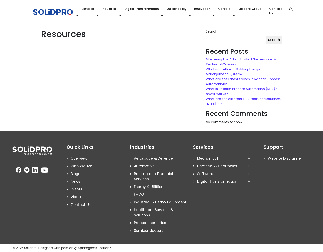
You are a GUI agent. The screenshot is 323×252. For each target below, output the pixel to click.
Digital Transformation (142, 9)
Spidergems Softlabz (94, 248)
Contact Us (275, 11)
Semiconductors (148, 230)
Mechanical (207, 158)
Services (88, 9)
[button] (291, 9)
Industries (109, 9)
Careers (224, 9)
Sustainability (176, 9)
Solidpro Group (249, 9)
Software (205, 173)
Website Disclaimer (285, 158)
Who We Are (81, 166)
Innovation (202, 9)
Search (211, 31)
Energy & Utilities (148, 186)
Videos (77, 196)
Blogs (75, 173)
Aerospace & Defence (153, 158)
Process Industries (150, 222)
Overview (79, 158)
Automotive (144, 166)
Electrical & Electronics (217, 166)
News (75, 181)
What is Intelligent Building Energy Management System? (233, 72)
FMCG (139, 194)
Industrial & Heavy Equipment (160, 202)
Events (76, 189)
